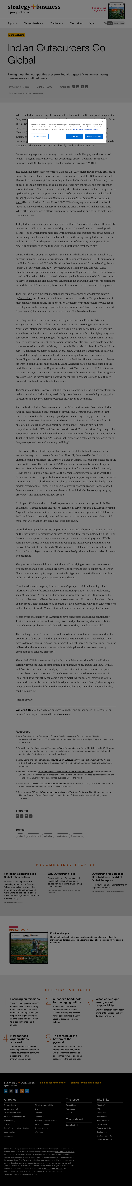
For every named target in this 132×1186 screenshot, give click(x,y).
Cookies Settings (40, 136)
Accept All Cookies (94, 136)
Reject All (74, 136)
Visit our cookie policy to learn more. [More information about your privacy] (85, 129)
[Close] (103, 121)
